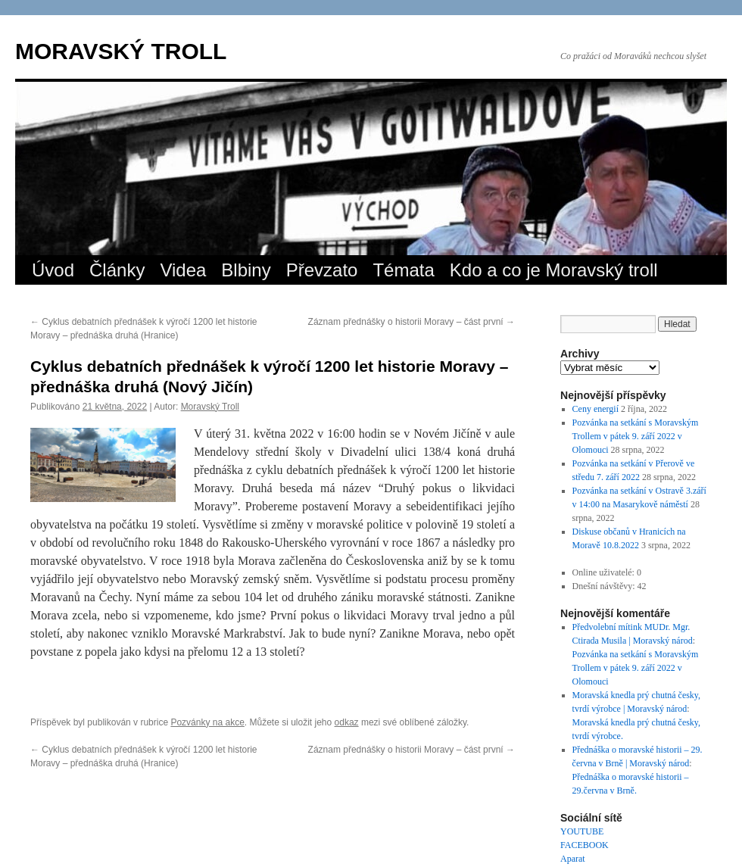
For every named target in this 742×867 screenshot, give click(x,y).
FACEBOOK (584, 845)
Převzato (322, 270)
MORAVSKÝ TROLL (120, 51)
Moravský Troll (210, 406)
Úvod (53, 270)
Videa (183, 270)
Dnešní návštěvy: (605, 586)
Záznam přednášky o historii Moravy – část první (411, 322)
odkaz (347, 722)
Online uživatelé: (604, 572)
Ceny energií (595, 409)
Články (117, 270)
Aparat (572, 858)
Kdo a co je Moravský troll (554, 270)
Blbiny (245, 270)
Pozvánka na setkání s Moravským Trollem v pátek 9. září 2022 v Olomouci (635, 436)
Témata (403, 270)
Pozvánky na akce (207, 722)
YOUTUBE (581, 831)
